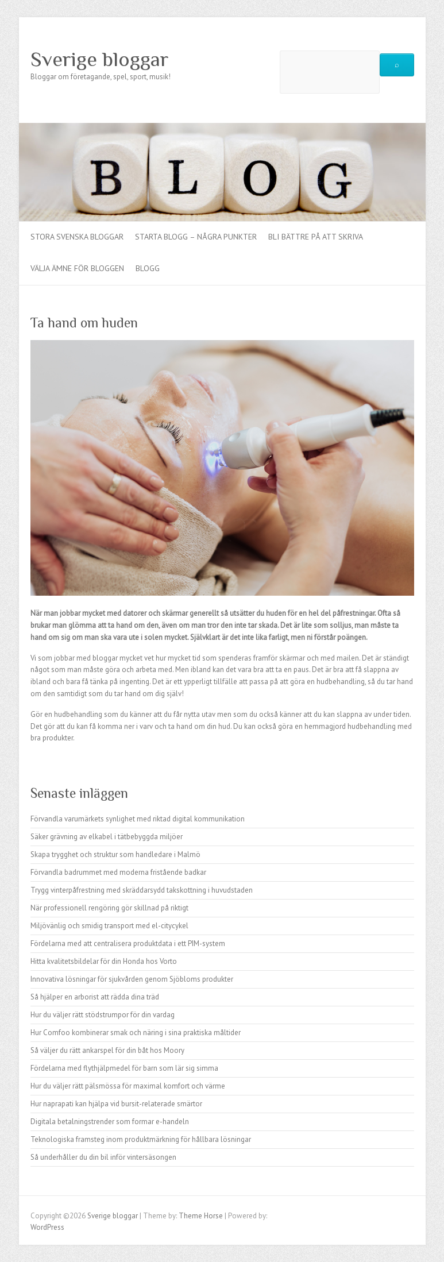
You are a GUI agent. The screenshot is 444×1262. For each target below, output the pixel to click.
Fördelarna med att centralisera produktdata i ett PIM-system (127, 943)
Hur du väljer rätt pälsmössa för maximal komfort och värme (127, 1086)
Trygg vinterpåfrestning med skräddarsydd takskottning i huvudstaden (141, 890)
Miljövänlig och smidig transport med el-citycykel (109, 926)
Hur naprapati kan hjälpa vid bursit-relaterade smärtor (116, 1104)
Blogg (148, 268)
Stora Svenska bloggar (76, 236)
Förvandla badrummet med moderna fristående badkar (118, 872)
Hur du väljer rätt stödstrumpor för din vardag (102, 1015)
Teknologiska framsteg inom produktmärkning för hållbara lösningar (140, 1139)
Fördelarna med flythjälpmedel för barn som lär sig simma (124, 1068)
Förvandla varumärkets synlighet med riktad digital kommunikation (137, 819)
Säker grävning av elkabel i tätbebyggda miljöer (106, 837)
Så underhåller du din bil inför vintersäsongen (103, 1157)
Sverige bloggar (99, 59)
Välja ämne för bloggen (77, 268)
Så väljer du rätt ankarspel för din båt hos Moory (107, 1050)
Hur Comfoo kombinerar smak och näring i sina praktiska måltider (135, 1032)
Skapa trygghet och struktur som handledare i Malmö (115, 854)
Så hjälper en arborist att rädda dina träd (94, 997)
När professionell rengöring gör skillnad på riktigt (109, 908)
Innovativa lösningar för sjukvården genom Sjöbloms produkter (131, 979)
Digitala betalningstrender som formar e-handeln (109, 1121)
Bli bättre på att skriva (315, 236)
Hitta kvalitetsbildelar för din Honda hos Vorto (103, 961)
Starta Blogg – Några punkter (196, 236)
